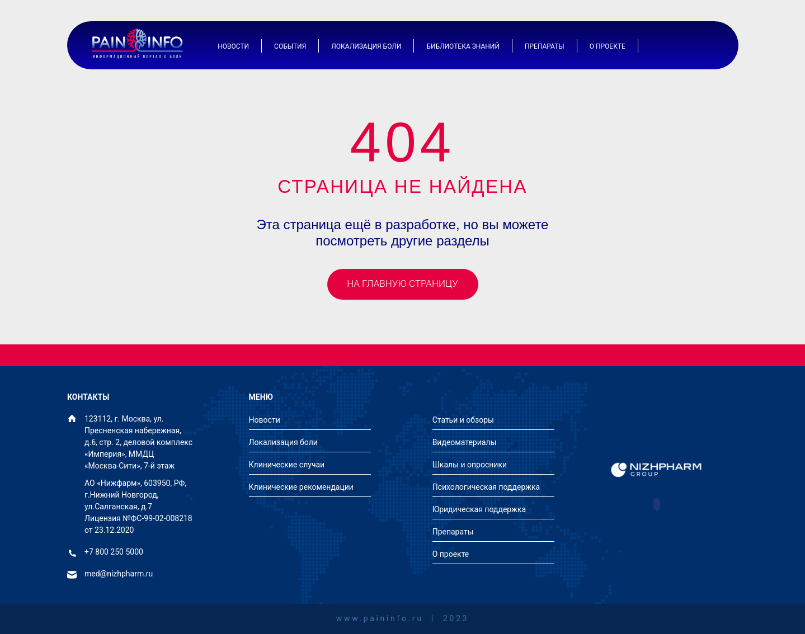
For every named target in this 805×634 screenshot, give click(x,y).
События (290, 46)
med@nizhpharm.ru (118, 574)
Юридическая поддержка (479, 509)
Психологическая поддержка (486, 486)
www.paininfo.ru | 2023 (402, 618)
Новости (233, 46)
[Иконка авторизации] (676, 45)
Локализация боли (366, 46)
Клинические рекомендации (301, 486)
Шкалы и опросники (469, 464)
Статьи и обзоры (463, 419)
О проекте (607, 46)
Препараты (544, 46)
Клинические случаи (287, 464)
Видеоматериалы (464, 442)
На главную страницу (402, 283)
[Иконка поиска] (704, 45)
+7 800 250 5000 (113, 552)
